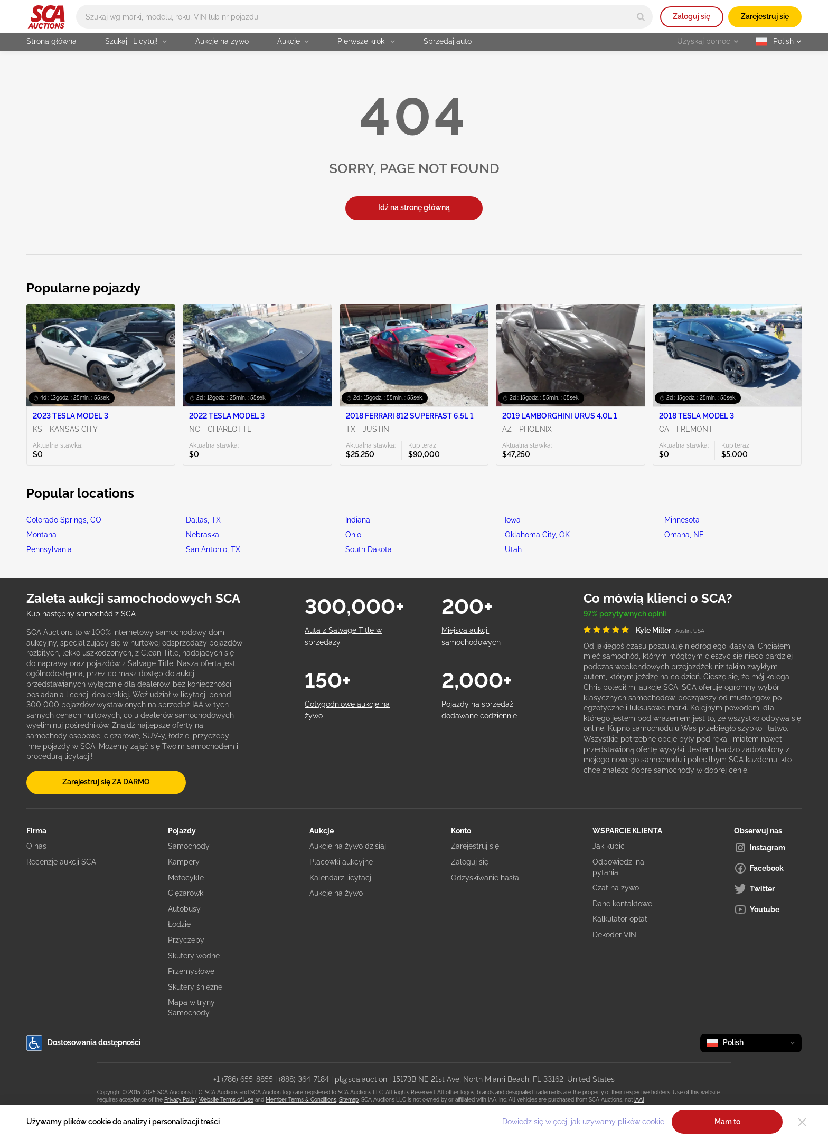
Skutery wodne (194, 956)
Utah (513, 549)
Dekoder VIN (614, 935)
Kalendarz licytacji (341, 878)
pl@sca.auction (361, 1079)
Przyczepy (186, 940)
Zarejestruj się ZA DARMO (106, 781)
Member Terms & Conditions (301, 1100)
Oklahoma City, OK (537, 534)
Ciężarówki (186, 893)
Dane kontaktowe (622, 903)
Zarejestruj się (765, 16)
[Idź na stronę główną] (46, 17)
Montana (41, 534)
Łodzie (179, 924)
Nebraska (202, 534)
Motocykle (186, 878)
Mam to (727, 1121)
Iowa (513, 520)
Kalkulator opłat (619, 919)
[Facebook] (768, 868)
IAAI (639, 1100)
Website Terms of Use (226, 1100)
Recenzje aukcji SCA (61, 862)
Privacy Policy (180, 1100)
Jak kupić (608, 846)
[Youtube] (768, 909)
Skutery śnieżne (195, 987)
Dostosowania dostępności (83, 1043)
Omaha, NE (684, 534)
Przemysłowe (191, 971)
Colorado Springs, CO (63, 520)
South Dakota (368, 549)
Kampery (184, 862)
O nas (36, 846)
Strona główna (51, 41)
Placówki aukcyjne (341, 862)
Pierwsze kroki (366, 41)
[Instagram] (768, 847)
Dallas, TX (203, 520)
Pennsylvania (49, 549)
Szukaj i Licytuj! (136, 41)
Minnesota (682, 520)
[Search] (641, 16)
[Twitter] (768, 888)
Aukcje (293, 41)
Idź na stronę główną (414, 207)
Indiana (357, 520)
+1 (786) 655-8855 (243, 1079)
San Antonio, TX (213, 549)
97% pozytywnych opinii (625, 614)
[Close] (802, 1122)
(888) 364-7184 (304, 1079)
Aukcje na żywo (222, 41)
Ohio (353, 534)
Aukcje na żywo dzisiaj (347, 846)
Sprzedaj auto (448, 41)
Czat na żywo (615, 888)
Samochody (189, 846)
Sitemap (349, 1100)
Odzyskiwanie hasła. (486, 878)
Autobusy (184, 909)
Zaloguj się (691, 16)
